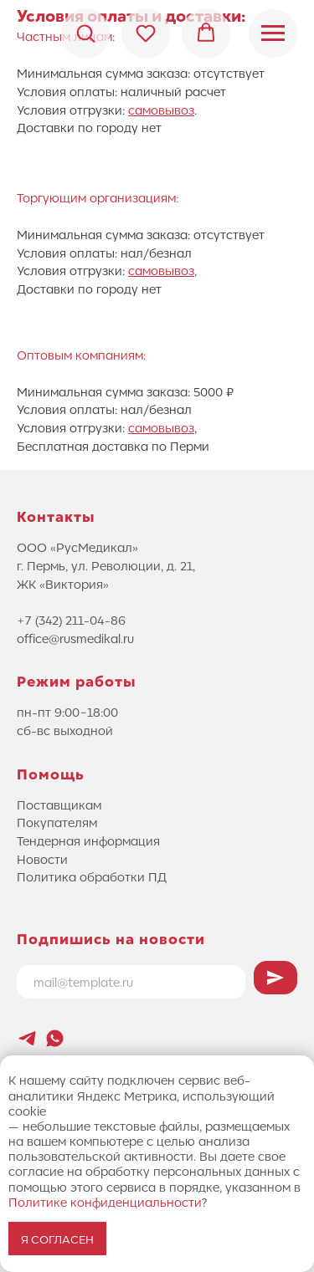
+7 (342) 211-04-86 (71, 619)
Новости (42, 859)
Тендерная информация (88, 840)
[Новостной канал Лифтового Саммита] (27, 1038)
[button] (85, 33)
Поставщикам (59, 804)
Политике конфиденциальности (105, 1201)
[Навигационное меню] (273, 33)
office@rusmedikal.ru (75, 638)
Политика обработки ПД (92, 876)
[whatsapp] (54, 1038)
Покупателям (57, 822)
